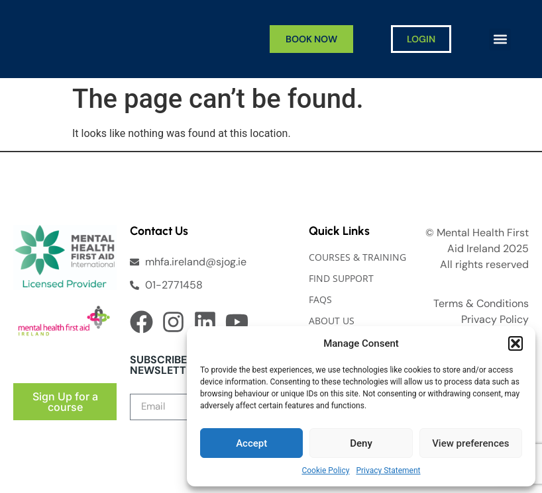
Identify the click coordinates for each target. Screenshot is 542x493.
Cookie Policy (325, 470)
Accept (251, 443)
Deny (361, 443)
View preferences (470, 443)
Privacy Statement (388, 470)
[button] (515, 343)
